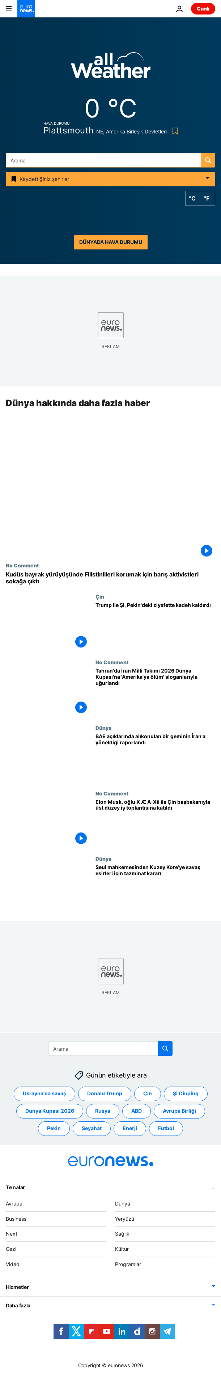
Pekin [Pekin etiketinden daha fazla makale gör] (54, 1128)
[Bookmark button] (174, 131)
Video (12, 1264)
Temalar (15, 1187)
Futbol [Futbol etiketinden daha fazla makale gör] (166, 1128)
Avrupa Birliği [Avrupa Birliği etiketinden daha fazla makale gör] (179, 1111)
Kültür (122, 1249)
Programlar (128, 1264)
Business (16, 1218)
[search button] (208, 160)
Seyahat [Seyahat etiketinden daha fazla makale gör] (92, 1128)
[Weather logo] (110, 67)
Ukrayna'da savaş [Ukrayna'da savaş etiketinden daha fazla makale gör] (44, 1093)
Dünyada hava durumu (110, 242)
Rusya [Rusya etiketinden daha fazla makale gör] (102, 1111)
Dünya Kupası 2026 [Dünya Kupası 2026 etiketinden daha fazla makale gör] (49, 1111)
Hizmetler (17, 1286)
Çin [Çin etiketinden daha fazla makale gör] (147, 1093)
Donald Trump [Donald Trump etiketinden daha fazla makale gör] (104, 1093)
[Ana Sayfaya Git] (26, 8)
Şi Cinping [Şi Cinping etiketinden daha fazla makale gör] (186, 1093)
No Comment (22, 565)
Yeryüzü (124, 1218)
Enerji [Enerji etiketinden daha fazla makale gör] (130, 1128)
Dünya (103, 728)
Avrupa (14, 1203)
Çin (99, 597)
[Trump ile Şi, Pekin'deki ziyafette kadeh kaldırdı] (155, 627)
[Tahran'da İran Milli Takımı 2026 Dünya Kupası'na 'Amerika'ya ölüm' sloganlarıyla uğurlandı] (155, 692)
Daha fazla (18, 1305)
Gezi (11, 1249)
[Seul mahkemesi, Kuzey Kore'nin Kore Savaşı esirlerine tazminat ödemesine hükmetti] (155, 889)
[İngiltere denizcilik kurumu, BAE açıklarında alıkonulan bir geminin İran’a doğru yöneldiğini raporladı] (155, 757)
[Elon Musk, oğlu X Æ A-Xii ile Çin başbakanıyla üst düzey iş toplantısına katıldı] (155, 823)
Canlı (203, 8)
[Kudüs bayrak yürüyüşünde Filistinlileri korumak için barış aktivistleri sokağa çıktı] (110, 578)
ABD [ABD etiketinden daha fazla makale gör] (136, 1111)
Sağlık (122, 1234)
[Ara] (110, 160)
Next (11, 1234)
